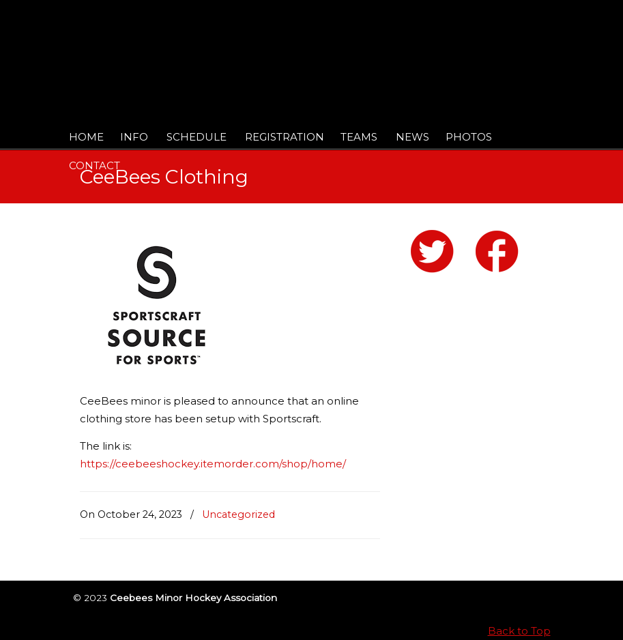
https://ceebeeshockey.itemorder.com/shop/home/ (213, 463)
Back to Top (519, 630)
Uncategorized (238, 514)
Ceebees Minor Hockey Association (219, 49)
